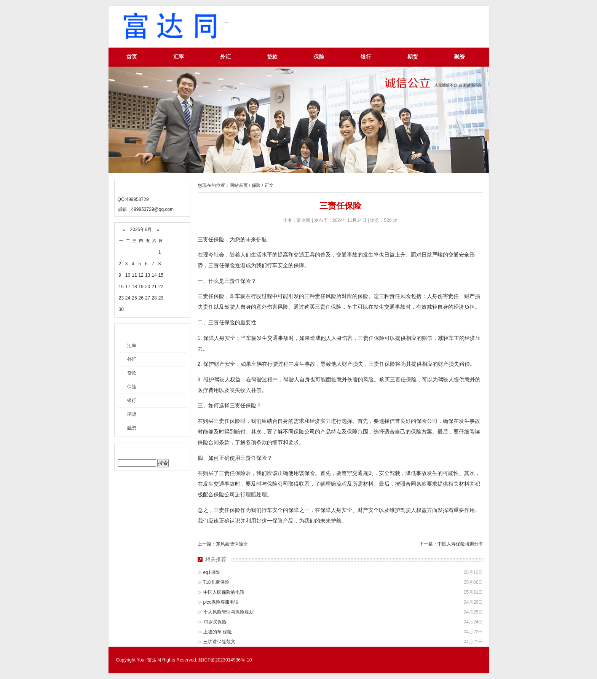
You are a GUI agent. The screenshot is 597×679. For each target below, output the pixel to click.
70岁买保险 (215, 622)
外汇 (225, 57)
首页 (131, 57)
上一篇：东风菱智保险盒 (223, 544)
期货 (412, 57)
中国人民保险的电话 (223, 592)
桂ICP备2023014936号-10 (225, 660)
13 (147, 275)
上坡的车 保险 (217, 631)
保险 (319, 57)
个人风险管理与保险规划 (228, 612)
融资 (459, 57)
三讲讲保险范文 (219, 641)
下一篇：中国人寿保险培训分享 (451, 544)
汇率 (178, 57)
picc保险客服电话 (221, 602)
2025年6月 (141, 229)
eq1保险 (211, 572)
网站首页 (239, 185)
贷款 (272, 57)
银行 (366, 57)
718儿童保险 (216, 582)
